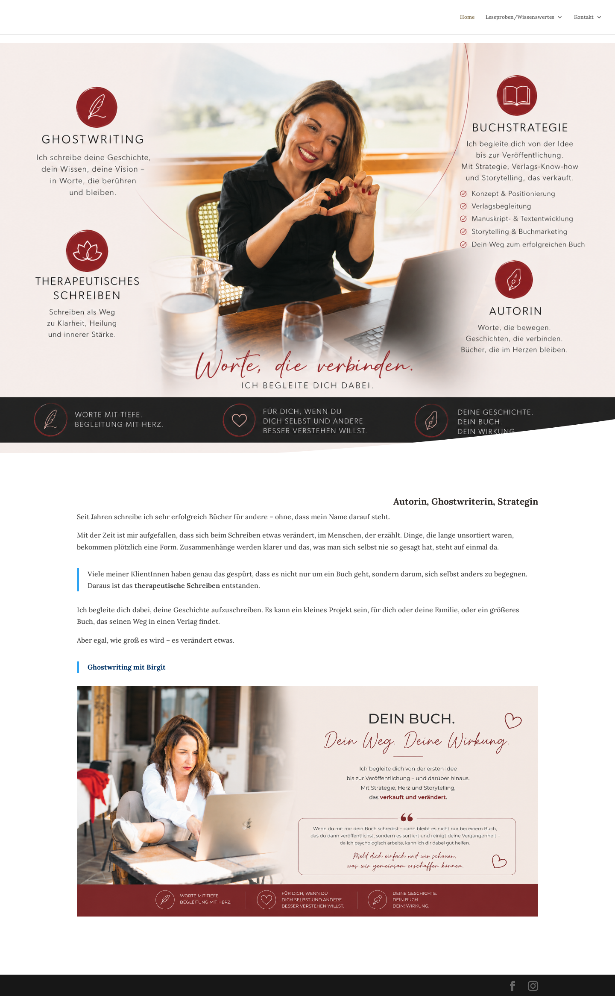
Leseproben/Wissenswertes (520, 17)
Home (467, 17)
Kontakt (584, 17)
